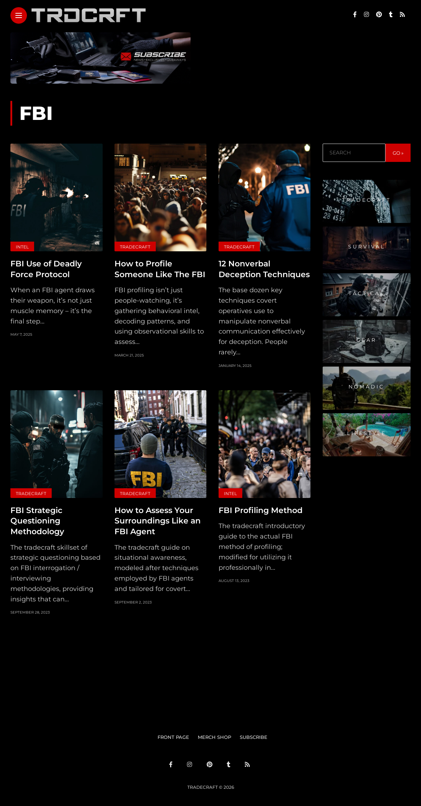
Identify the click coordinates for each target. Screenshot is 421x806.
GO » (398, 153)
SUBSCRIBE (253, 735)
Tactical (366, 293)
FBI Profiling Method (261, 509)
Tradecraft (135, 247)
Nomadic (366, 386)
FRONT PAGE (173, 735)
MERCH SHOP (214, 735)
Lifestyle (366, 433)
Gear (366, 340)
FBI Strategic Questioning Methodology (37, 519)
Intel (22, 247)
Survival (366, 246)
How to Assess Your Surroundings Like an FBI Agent (157, 519)
